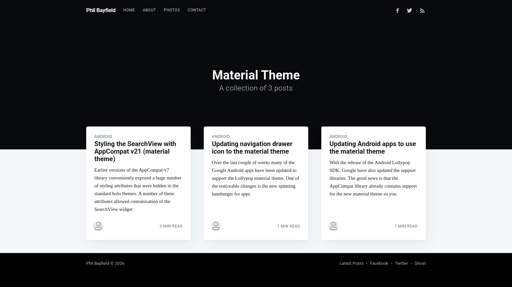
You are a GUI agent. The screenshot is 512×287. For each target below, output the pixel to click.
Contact (197, 10)
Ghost (420, 263)
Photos (172, 10)
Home (129, 10)
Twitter (401, 263)
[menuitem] (129, 10)
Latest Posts (351, 263)
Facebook (379, 263)
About (149, 10)
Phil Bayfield (101, 10)
